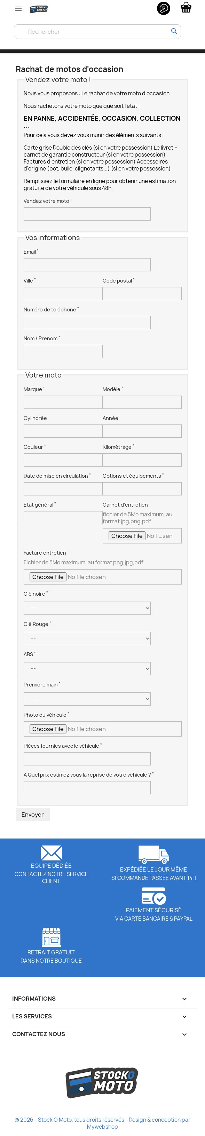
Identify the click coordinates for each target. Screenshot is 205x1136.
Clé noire (36, 593)
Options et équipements (133, 475)
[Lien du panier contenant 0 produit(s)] (186, 6)
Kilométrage (118, 447)
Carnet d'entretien (125, 504)
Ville (30, 280)
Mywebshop (102, 1126)
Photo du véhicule (46, 715)
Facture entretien (45, 552)
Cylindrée (35, 418)
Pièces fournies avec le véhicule (63, 745)
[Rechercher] (97, 31)
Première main (42, 684)
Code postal (119, 280)
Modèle (113, 389)
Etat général (40, 504)
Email (31, 251)
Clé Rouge (37, 624)
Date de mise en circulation (57, 475)
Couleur (35, 447)
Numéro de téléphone (51, 309)
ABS (30, 654)
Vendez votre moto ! (48, 201)
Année (110, 418)
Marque (34, 389)
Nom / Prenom (42, 338)
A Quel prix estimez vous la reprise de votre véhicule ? (89, 774)
